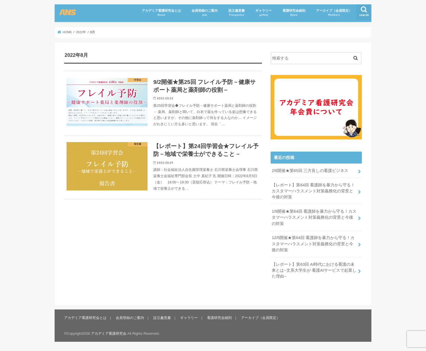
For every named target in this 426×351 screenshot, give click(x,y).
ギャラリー (263, 13)
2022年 (81, 32)
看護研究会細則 (294, 13)
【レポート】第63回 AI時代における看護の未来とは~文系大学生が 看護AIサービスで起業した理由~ (314, 270)
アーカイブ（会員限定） (334, 13)
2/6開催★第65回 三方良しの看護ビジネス (310, 170)
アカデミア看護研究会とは (161, 13)
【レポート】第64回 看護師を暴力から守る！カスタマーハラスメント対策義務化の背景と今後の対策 (313, 191)
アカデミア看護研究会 (108, 333)
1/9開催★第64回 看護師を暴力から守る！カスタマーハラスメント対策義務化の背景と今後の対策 (314, 217)
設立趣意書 (236, 13)
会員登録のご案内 (205, 13)
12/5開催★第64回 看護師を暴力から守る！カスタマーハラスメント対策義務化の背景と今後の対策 (313, 244)
